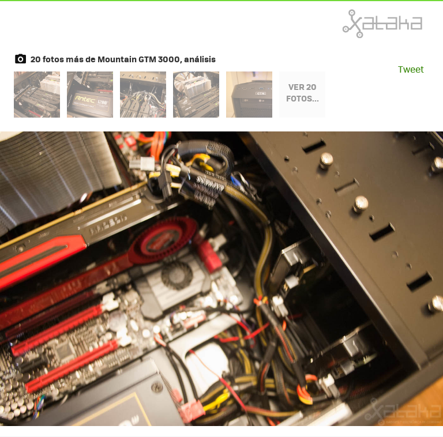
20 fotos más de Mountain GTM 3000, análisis (123, 58)
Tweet (411, 68)
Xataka (357, 23)
